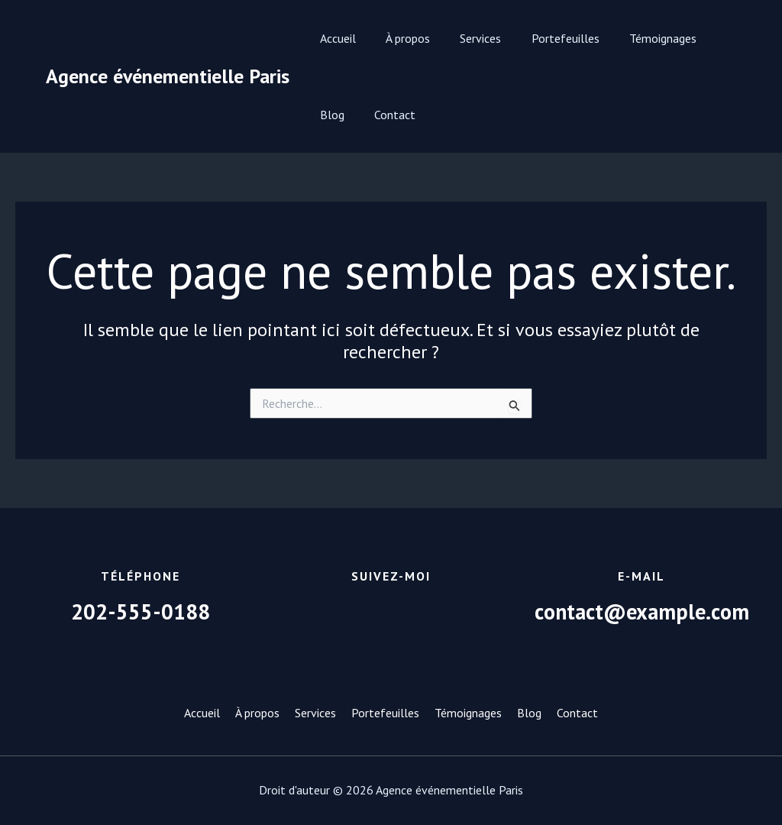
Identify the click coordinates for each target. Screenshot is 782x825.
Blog (708, 38)
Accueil (335, 38)
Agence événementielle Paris (167, 76)
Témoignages (637, 38)
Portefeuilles (546, 38)
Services (466, 38)
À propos (399, 38)
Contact (337, 114)
